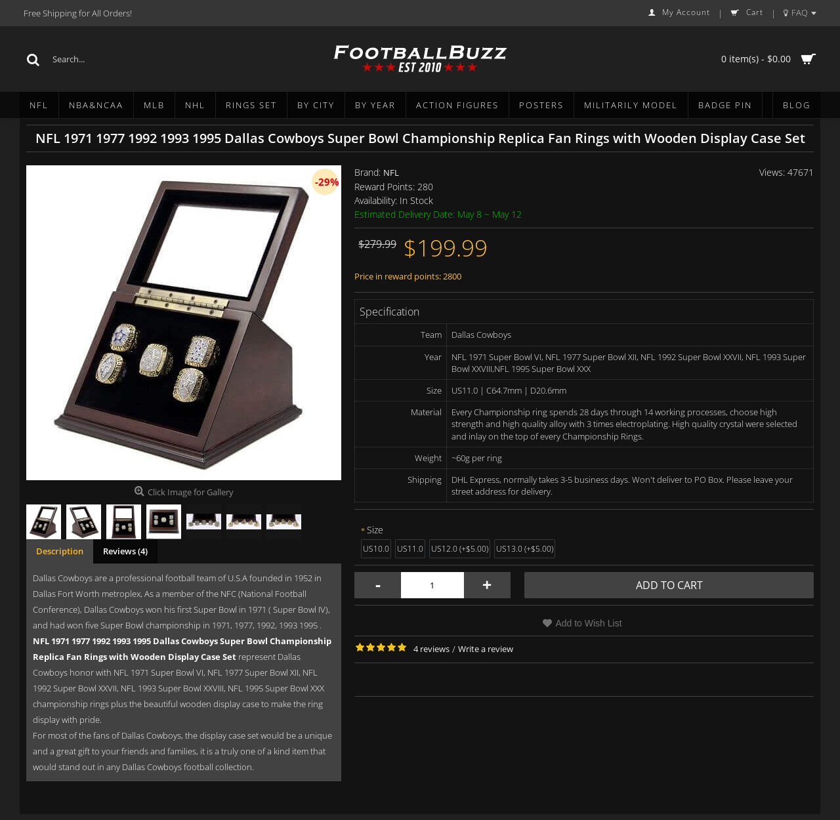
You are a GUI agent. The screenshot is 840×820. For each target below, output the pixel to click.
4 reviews (431, 649)
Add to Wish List (588, 623)
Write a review (485, 649)
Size (375, 529)
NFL (391, 172)
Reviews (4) (125, 551)
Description (59, 551)
